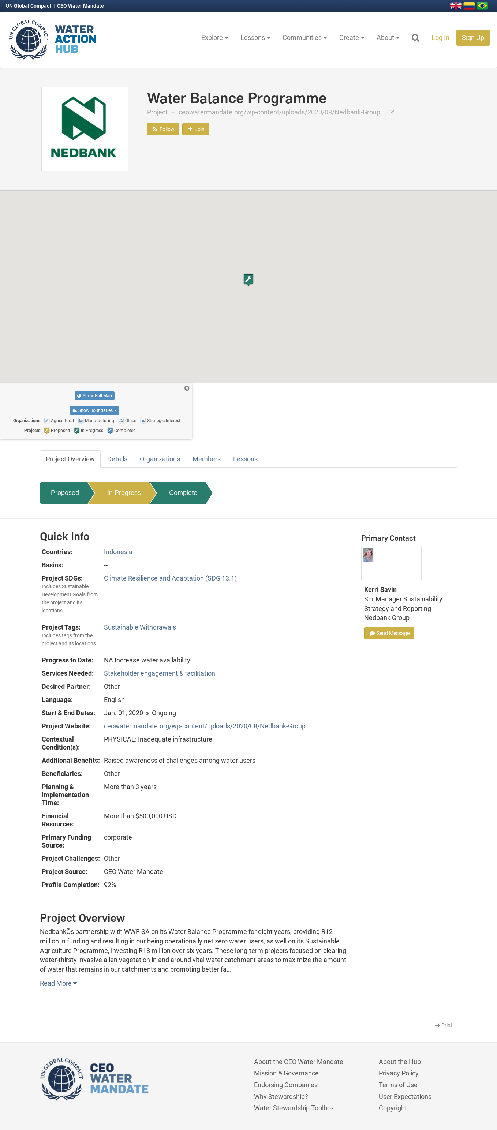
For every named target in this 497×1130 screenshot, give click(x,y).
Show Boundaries (94, 410)
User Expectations (405, 1096)
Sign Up (473, 37)
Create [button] (351, 37)
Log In (440, 37)
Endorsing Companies (286, 1085)
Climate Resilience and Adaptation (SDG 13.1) (170, 578)
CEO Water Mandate (80, 6)
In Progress (124, 492)
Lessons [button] (255, 37)
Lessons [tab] (245, 459)
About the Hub (400, 1062)
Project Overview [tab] (70, 459)
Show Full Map (94, 395)
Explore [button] (214, 37)
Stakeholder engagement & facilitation (159, 673)
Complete (183, 492)
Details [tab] (117, 459)
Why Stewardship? (281, 1096)
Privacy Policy (399, 1073)
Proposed (65, 492)
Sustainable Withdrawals (140, 627)
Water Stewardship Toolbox (294, 1108)
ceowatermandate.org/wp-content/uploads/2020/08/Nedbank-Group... (286, 112)
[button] (248, 280)
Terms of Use (398, 1085)
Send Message (389, 633)
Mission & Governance (286, 1073)
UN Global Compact (29, 6)
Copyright (393, 1108)
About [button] (388, 37)
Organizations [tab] (160, 459)
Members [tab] (207, 459)
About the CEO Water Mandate (298, 1062)
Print (443, 1025)
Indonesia (118, 552)
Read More (58, 983)
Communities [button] (305, 37)
